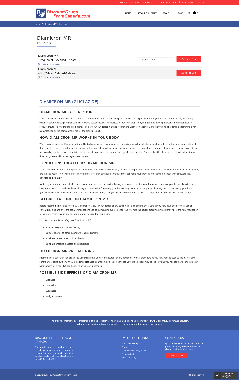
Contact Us (176, 355)
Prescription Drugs (146, 13)
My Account (187, 2)
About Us (168, 13)
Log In (201, 2)
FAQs (180, 13)
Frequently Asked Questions (135, 350)
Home (37, 24)
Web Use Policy (129, 357)
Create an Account (168, 2)
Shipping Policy (129, 354)
